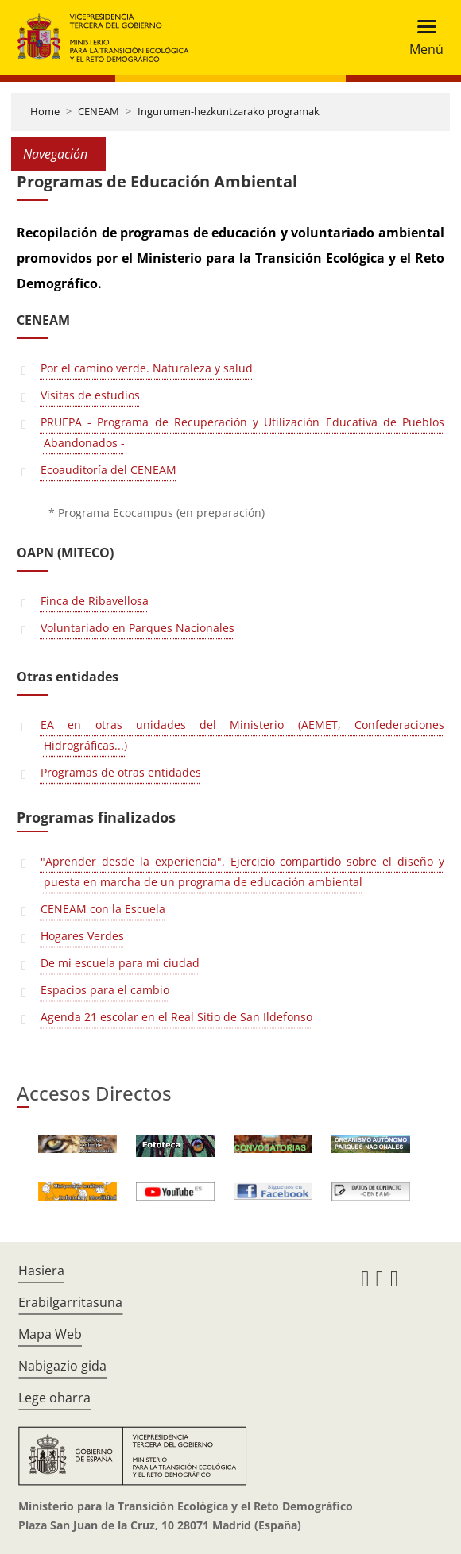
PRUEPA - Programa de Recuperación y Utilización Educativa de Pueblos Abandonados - (242, 432)
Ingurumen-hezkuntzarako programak (229, 111)
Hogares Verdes (82, 935)
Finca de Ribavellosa (95, 600)
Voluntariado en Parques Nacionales (137, 627)
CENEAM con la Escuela (103, 908)
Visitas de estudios (90, 395)
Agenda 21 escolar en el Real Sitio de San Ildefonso (176, 1016)
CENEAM (98, 111)
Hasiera (41, 1270)
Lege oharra (54, 1397)
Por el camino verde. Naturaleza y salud (147, 368)
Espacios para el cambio (105, 989)
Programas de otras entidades (121, 772)
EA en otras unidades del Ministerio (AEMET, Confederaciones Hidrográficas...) (242, 735)
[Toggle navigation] (421, 37)
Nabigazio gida (62, 1366)
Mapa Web (50, 1334)
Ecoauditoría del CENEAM (108, 469)
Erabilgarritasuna (70, 1302)
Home (45, 111)
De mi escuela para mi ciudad (120, 962)
